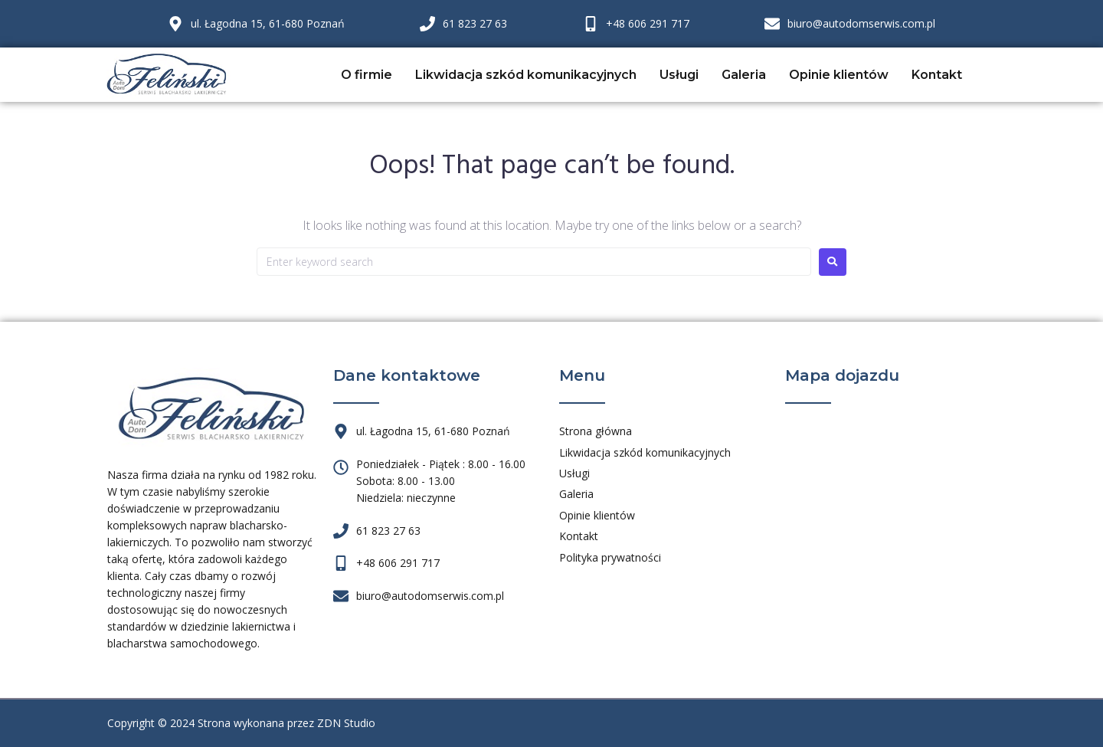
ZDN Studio (346, 723)
